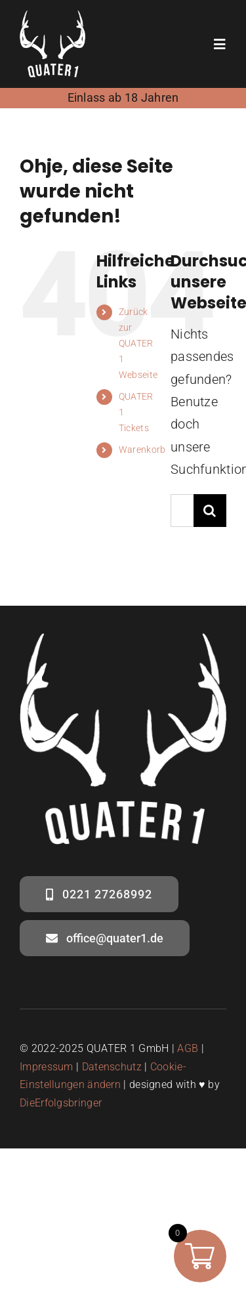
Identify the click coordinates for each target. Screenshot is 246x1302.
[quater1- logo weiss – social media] (52, 17)
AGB (187, 1048)
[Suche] (210, 510)
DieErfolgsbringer (61, 1103)
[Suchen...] (182, 510)
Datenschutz (112, 1066)
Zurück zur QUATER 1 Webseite (138, 342)
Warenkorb (142, 449)
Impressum (46, 1066)
